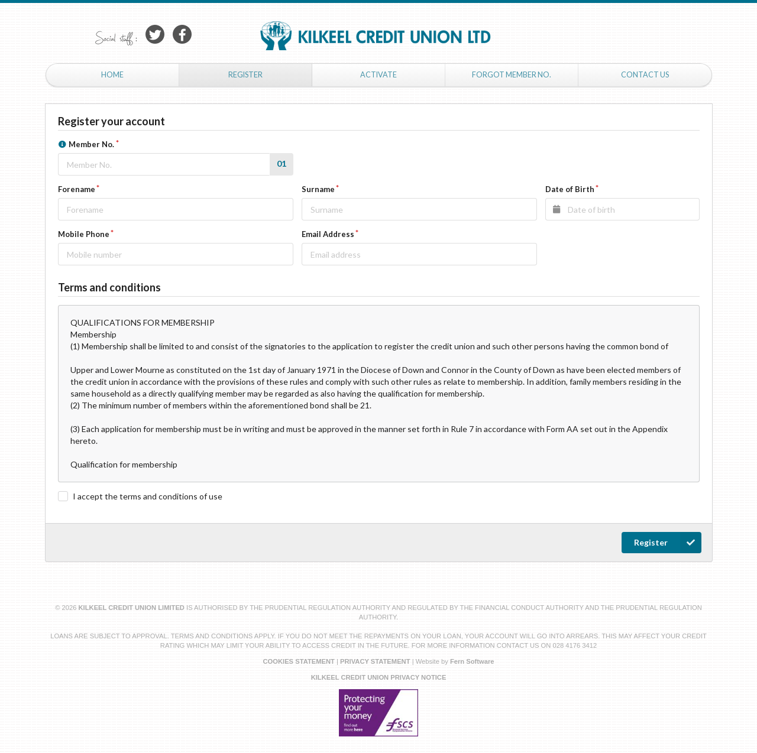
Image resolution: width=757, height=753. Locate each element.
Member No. (86, 144)
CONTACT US (645, 74)
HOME (112, 74)
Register (667, 542)
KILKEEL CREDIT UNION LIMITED (133, 607)
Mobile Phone (83, 234)
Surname (318, 189)
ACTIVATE (378, 74)
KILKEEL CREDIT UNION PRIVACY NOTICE (379, 677)
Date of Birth (569, 189)
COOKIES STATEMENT (298, 661)
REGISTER (245, 74)
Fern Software (472, 661)
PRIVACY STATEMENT (375, 661)
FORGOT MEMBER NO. (511, 74)
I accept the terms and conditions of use (147, 496)
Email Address (328, 234)
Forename (76, 189)
